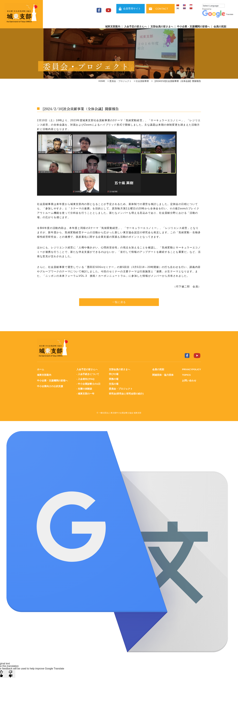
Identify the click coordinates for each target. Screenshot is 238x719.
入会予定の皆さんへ (135, 26)
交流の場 (113, 383)
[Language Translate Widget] (213, 6)
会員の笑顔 (220, 26)
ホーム (40, 369)
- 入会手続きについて (87, 374)
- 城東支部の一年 (85, 393)
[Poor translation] (10, 673)
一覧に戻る (119, 302)
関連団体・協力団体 (162, 375)
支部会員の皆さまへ (162, 26)
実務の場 (113, 378)
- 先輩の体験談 (84, 388)
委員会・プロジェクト (120, 81)
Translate (217, 14)
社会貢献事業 (142, 81)
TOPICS (186, 375)
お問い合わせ (189, 380)
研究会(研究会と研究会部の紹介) (126, 393)
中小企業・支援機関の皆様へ (193, 26)
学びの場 (113, 374)
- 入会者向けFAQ (85, 378)
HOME (102, 81)
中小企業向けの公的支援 (50, 386)
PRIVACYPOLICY (191, 369)
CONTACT (162, 8)
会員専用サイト (132, 8)
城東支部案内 (112, 26)
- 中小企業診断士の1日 (88, 383)
